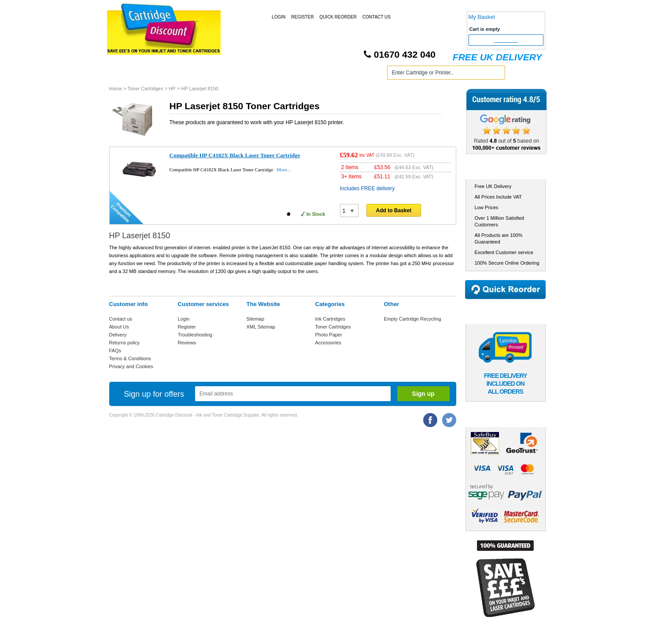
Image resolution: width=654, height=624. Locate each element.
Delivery (118, 334)
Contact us (121, 318)
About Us (119, 326)
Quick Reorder (337, 17)
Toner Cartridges (242, 74)
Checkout (506, 40)
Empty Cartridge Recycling (412, 318)
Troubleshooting (195, 334)
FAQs (115, 350)
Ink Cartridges (177, 74)
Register (302, 17)
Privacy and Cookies (131, 366)
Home (126, 74)
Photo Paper (328, 334)
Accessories (328, 342)
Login (278, 17)
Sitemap (255, 318)
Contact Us (376, 17)
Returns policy (124, 342)
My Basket (482, 17)
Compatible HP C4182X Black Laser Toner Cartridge (235, 155)
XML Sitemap (261, 326)
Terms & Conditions (130, 358)
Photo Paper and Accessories (328, 74)
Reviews (187, 342)
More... (284, 169)
